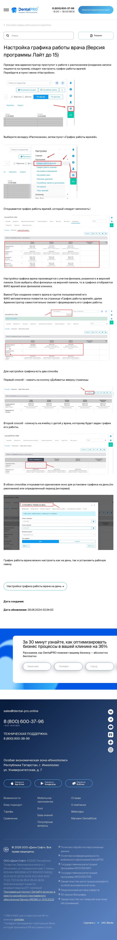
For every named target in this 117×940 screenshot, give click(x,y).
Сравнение (10, 818)
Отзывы (76, 797)
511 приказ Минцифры (72, 894)
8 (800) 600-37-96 (24, 721)
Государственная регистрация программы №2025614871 (77, 866)
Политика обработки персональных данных (80, 849)
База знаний (45, 815)
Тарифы (8, 811)
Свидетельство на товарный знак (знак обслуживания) (82, 901)
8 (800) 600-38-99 (17, 738)
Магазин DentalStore (84, 818)
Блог (40, 808)
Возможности (12, 797)
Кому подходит (13, 804)
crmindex (19, 919)
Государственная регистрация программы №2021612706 (77, 874)
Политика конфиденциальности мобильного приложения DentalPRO (80, 857)
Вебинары (77, 811)
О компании (78, 804)
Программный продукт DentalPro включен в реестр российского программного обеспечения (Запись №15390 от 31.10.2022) (29, 895)
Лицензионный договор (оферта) (78, 890)
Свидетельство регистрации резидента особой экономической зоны (83, 883)
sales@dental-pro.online (21, 711)
